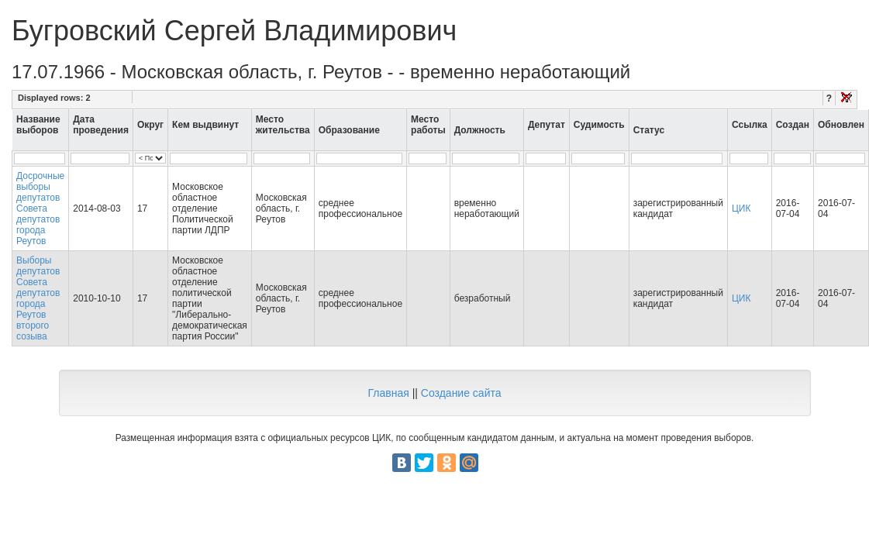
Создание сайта (461, 393)
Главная (388, 393)
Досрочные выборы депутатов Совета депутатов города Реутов (40, 208)
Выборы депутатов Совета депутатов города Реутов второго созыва (38, 298)
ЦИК (741, 208)
